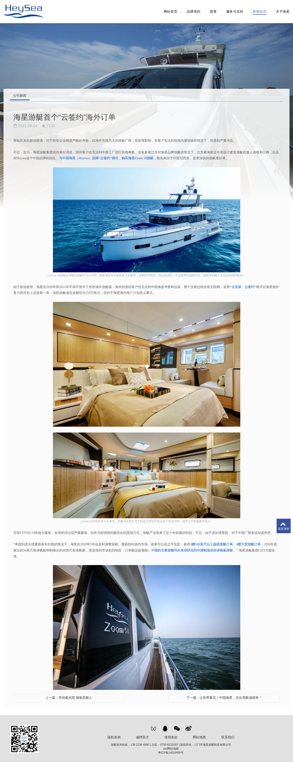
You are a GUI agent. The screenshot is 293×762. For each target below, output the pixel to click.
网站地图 (199, 734)
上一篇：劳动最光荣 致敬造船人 (68, 695)
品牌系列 (193, 10)
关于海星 (282, 10)
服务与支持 (234, 10)
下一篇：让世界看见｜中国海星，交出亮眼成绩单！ (224, 695)
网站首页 (170, 10)
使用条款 (171, 734)
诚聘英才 (142, 734)
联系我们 (227, 734)
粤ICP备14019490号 (171, 750)
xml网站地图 (171, 746)
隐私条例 (114, 734)
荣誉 (213, 10)
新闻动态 (259, 10)
